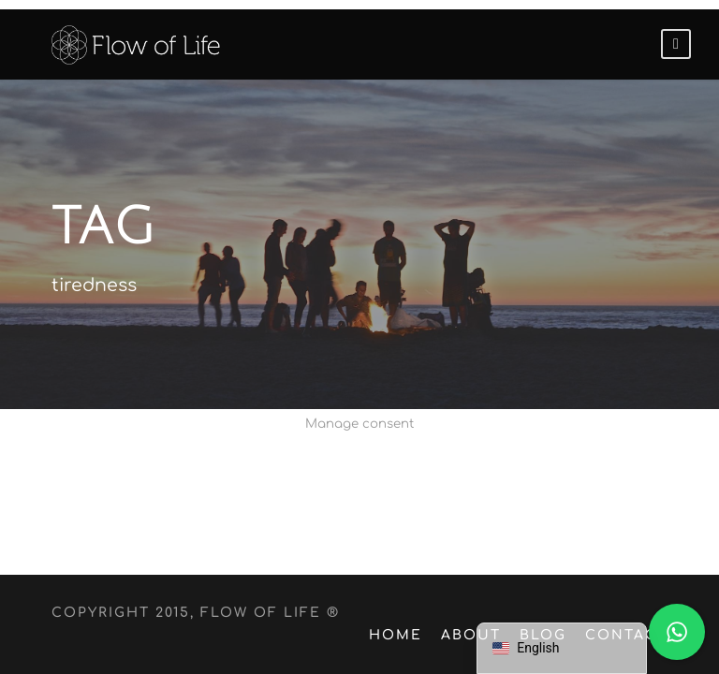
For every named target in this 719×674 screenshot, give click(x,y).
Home (407, 635)
